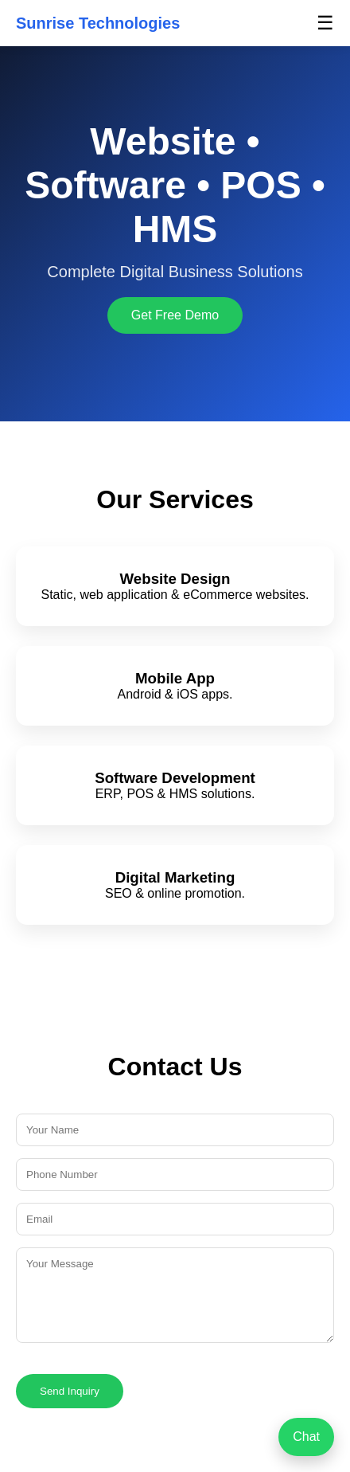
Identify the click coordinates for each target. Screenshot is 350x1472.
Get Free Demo (175, 315)
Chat (306, 1436)
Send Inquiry (69, 1391)
